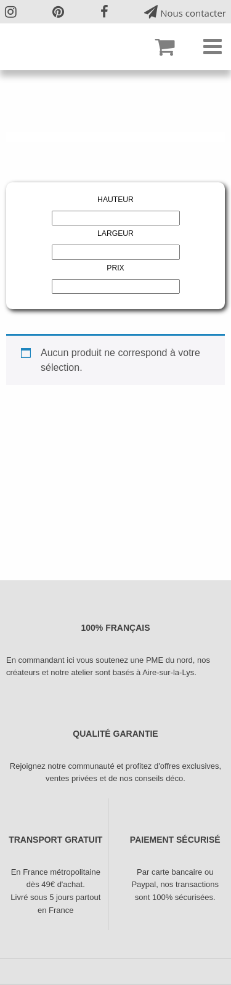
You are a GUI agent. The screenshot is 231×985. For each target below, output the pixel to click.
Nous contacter (185, 12)
